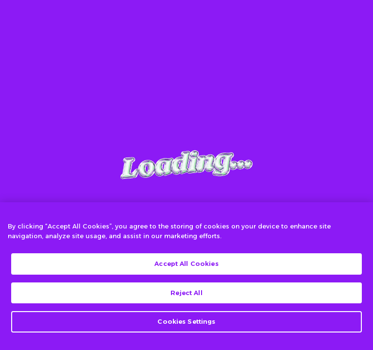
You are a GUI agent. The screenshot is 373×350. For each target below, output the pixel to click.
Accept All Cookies (186, 263)
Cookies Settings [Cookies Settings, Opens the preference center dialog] (186, 321)
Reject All (186, 293)
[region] (186, 276)
